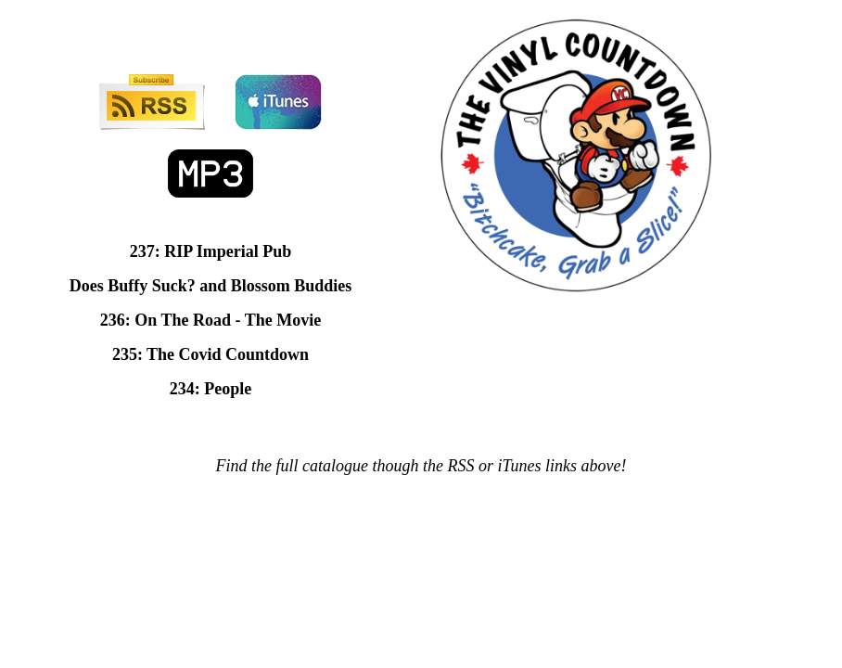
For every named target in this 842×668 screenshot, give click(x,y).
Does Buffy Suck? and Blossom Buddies (211, 285)
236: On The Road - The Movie (210, 320)
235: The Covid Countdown (210, 354)
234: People (210, 388)
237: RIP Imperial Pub (211, 251)
